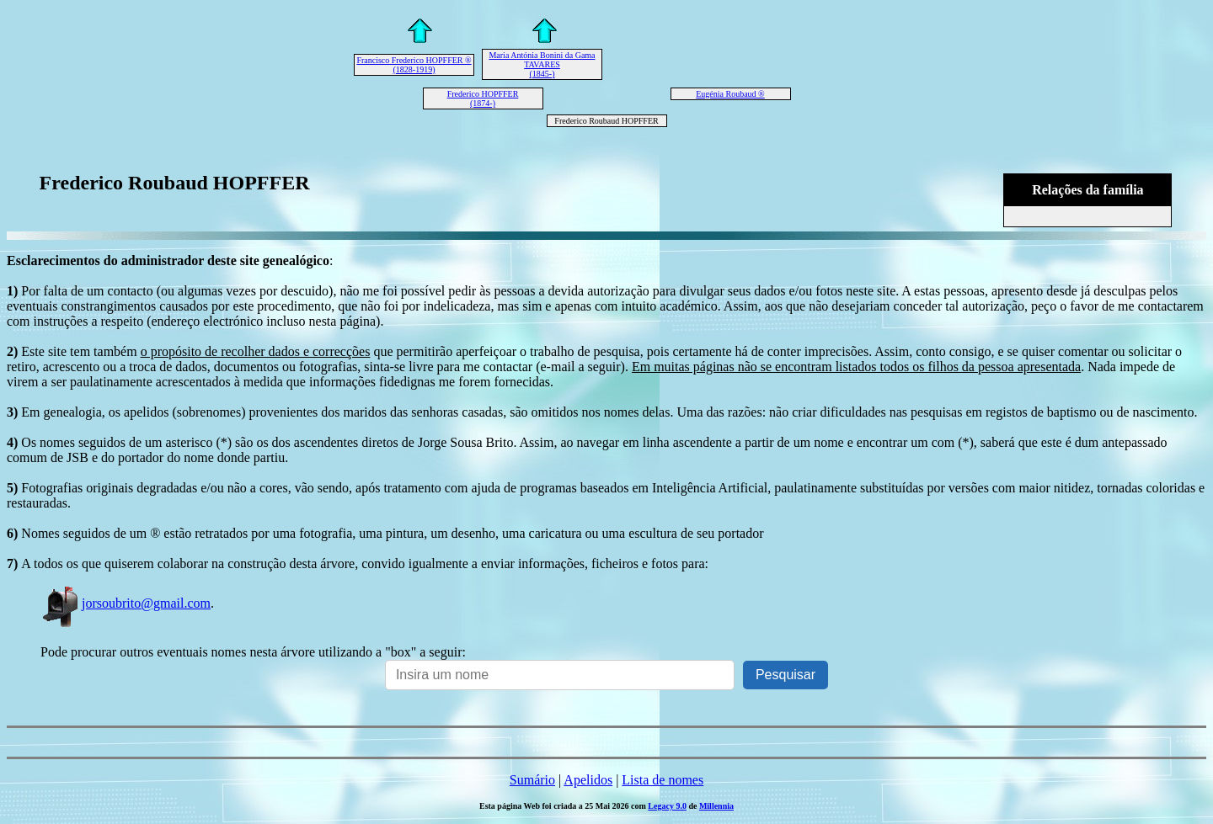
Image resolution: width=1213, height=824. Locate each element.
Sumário (532, 780)
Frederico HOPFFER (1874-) (483, 98)
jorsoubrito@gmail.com (125, 603)
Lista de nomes (662, 780)
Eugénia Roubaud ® (730, 93)
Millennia (716, 806)
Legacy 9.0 (667, 806)
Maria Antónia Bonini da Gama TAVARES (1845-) (542, 64)
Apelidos (588, 780)
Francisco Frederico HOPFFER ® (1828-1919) (413, 65)
